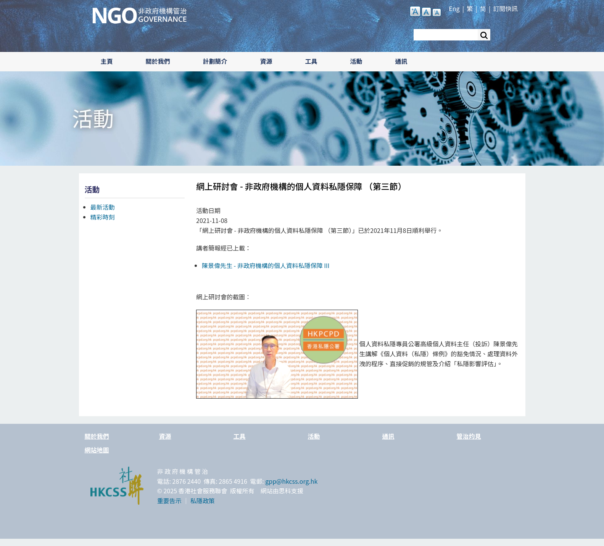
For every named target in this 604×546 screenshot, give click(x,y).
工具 (311, 61)
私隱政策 (202, 500)
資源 (266, 61)
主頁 (107, 61)
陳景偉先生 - (265, 265)
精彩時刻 (102, 216)
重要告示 (169, 500)
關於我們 (158, 61)
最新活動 (102, 207)
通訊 (401, 61)
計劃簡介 (215, 61)
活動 (356, 61)
